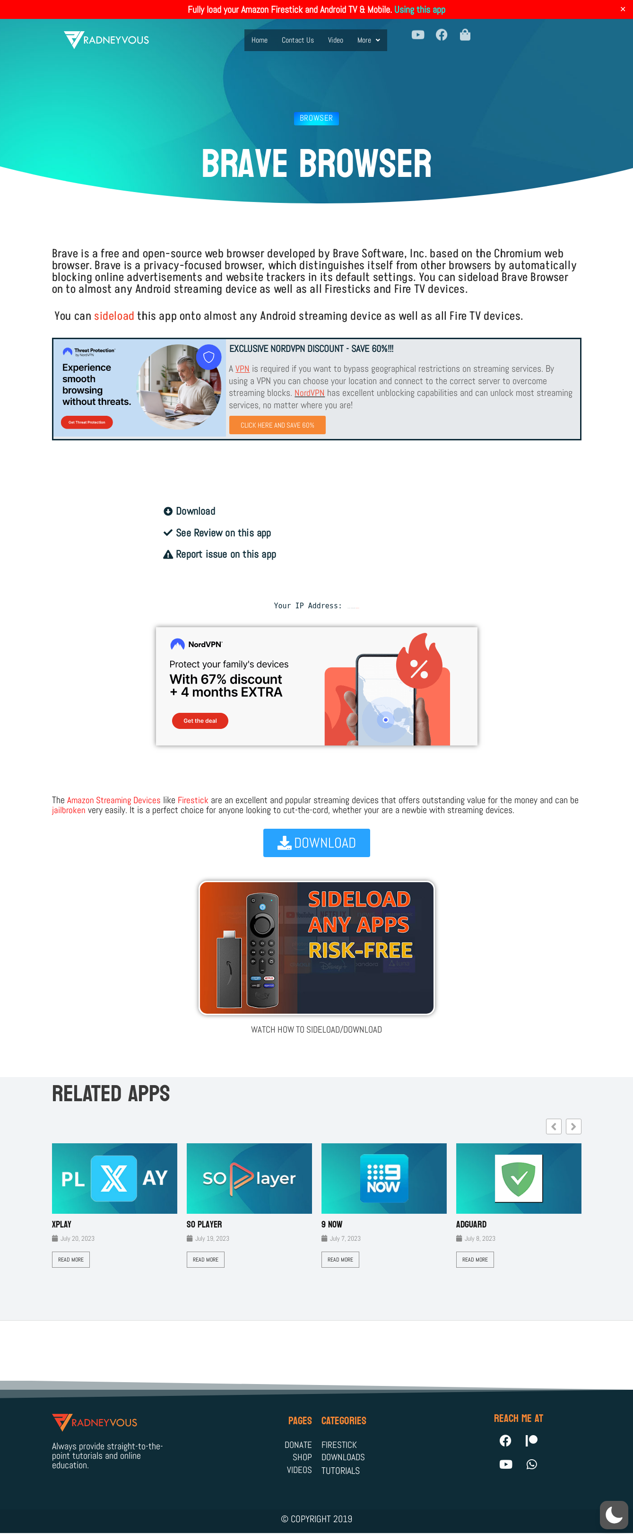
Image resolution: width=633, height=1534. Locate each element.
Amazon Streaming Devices (115, 800)
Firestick (196, 800)
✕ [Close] (623, 9)
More (368, 35)
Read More (71, 1258)
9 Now (332, 1223)
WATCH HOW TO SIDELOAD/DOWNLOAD (316, 1029)
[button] (368, 35)
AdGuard (471, 1223)
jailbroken (80, 809)
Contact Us (298, 35)
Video (335, 35)
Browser (316, 118)
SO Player (204, 1223)
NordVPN (310, 392)
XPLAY (61, 1223)
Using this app (419, 9)
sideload (114, 316)
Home (259, 35)
